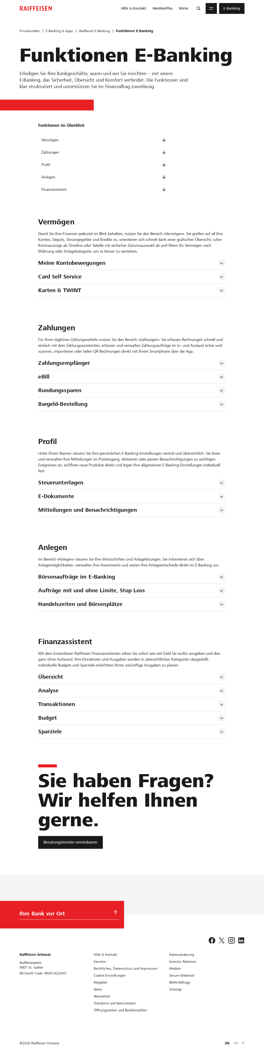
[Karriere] (100, 961)
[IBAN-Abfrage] (179, 982)
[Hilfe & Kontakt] (105, 955)
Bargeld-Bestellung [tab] (62, 404)
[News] (98, 989)
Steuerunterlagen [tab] (60, 482)
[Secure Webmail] (181, 975)
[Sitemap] (175, 989)
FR (236, 1043)
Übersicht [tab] (50, 677)
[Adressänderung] (181, 955)
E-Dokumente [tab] (56, 496)
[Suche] (198, 8)
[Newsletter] (102, 996)
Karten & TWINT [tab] (59, 290)
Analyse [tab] (48, 690)
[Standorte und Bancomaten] (115, 1003)
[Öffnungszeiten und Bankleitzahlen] (120, 1010)
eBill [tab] (43, 377)
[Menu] (211, 8)
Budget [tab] (47, 718)
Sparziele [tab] (50, 731)
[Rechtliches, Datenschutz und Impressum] (125, 968)
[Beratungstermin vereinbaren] (70, 842)
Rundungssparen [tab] (59, 390)
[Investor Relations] (183, 961)
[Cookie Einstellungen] (110, 975)
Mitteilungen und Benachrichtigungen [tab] (87, 510)
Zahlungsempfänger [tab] (64, 363)
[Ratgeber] (100, 982)
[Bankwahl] (67, 914)
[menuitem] (133, 8)
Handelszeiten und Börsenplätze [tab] (80, 604)
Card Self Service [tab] (60, 276)
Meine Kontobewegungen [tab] (71, 263)
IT (243, 1043)
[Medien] (175, 968)
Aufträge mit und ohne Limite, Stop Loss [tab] (91, 590)
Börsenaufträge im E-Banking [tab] (76, 577)
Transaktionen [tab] (56, 704)
